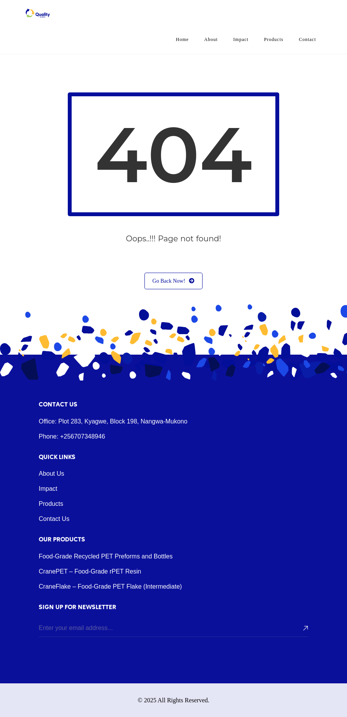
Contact (307, 39)
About (211, 39)
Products (273, 39)
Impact (240, 39)
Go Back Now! (174, 281)
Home (182, 39)
